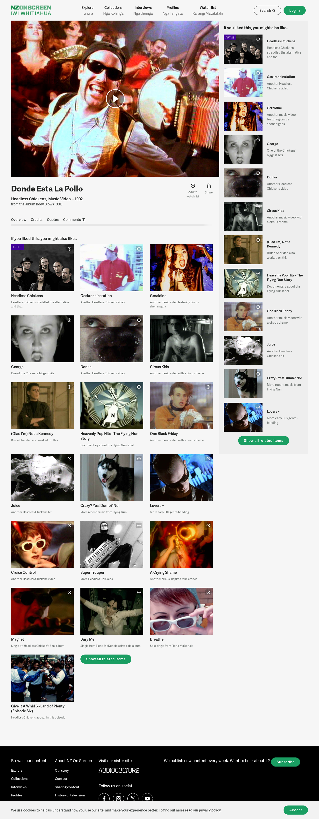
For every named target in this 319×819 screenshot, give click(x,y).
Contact (61, 778)
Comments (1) (74, 219)
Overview (18, 219)
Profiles (173, 10)
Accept (295, 809)
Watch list (208, 10)
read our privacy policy (203, 810)
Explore (87, 10)
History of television (70, 795)
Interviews (143, 10)
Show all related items (106, 658)
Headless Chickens (28, 198)
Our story (62, 770)
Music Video (59, 198)
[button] (115, 98)
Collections (113, 10)
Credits (37, 219)
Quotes (53, 219)
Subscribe (285, 761)
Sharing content (67, 786)
